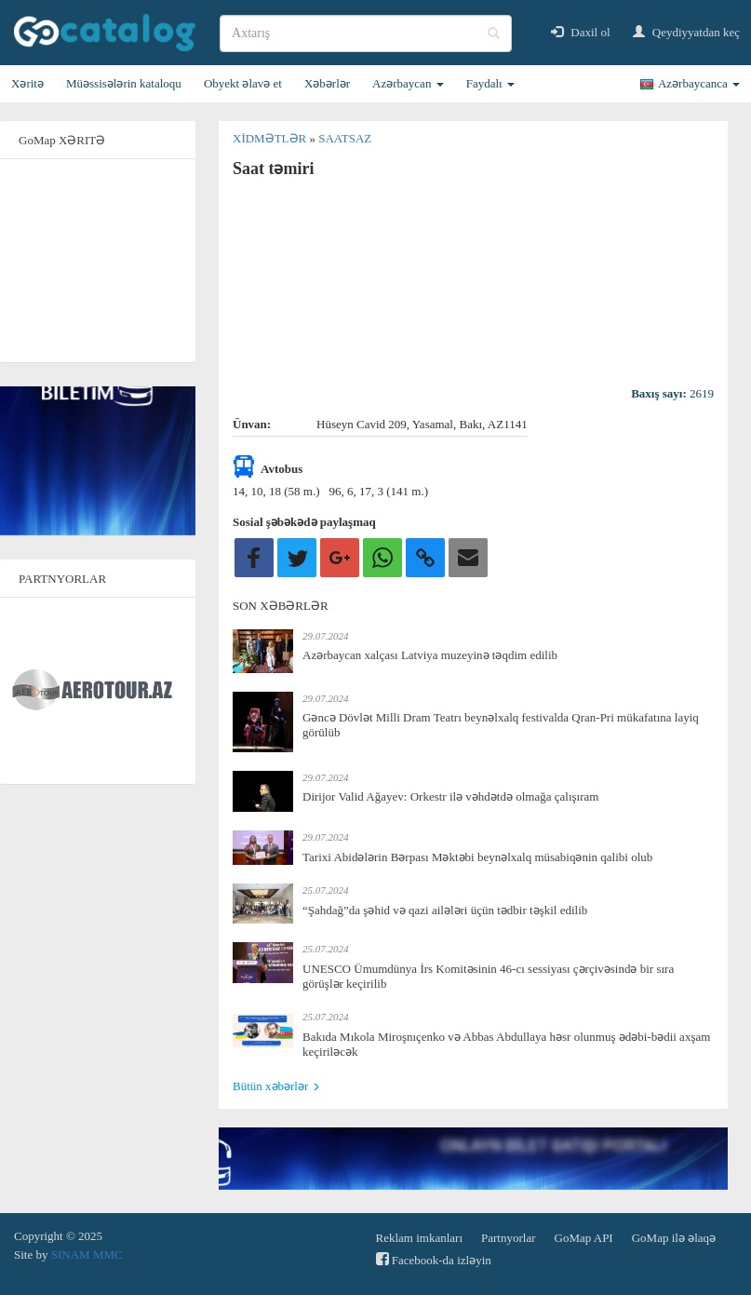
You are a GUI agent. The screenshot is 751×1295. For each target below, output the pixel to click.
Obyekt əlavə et (243, 83)
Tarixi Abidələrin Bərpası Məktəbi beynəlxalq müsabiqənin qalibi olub (477, 857)
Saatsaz (344, 138)
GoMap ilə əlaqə (674, 1238)
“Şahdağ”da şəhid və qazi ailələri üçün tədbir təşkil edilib (444, 910)
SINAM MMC (87, 1254)
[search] (366, 33)
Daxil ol (580, 32)
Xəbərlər (327, 83)
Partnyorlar (508, 1238)
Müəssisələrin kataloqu (123, 83)
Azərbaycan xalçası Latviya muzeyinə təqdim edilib (429, 655)
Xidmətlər (271, 138)
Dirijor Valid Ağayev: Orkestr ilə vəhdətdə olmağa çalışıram (450, 796)
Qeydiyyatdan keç (686, 32)
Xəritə (27, 83)
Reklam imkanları (419, 1238)
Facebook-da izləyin (433, 1259)
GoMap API (584, 1238)
